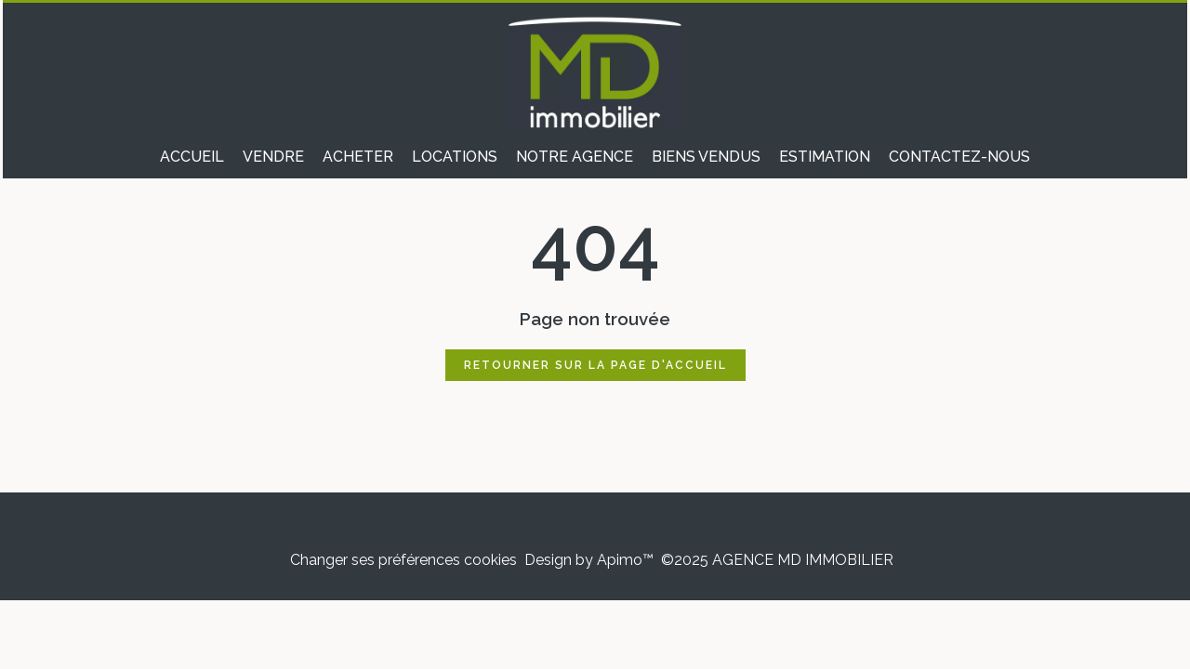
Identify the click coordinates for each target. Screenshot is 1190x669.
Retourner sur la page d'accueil (595, 365)
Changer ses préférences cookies (403, 560)
